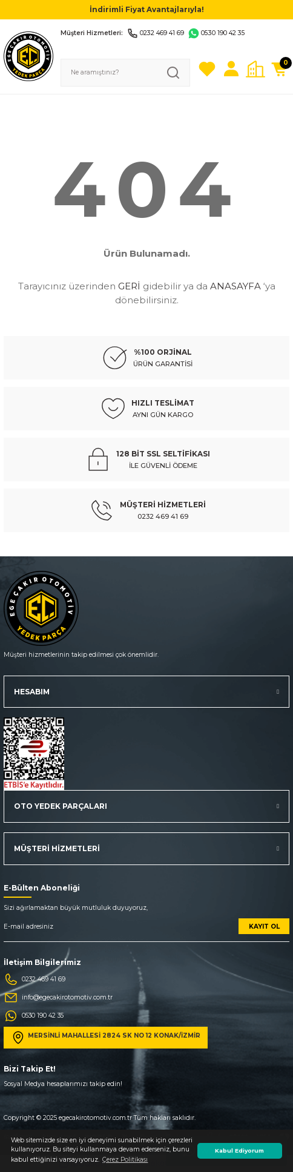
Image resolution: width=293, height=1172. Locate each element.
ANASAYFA (235, 286)
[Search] (125, 73)
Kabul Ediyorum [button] (239, 1150)
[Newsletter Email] (146, 930)
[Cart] (279, 69)
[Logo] (28, 56)
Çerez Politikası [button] (125, 1160)
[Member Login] (231, 69)
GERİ (129, 286)
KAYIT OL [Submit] (264, 926)
